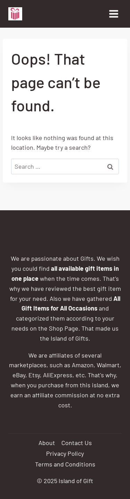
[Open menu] (113, 14)
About (46, 442)
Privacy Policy (65, 453)
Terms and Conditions (65, 464)
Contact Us (76, 442)
